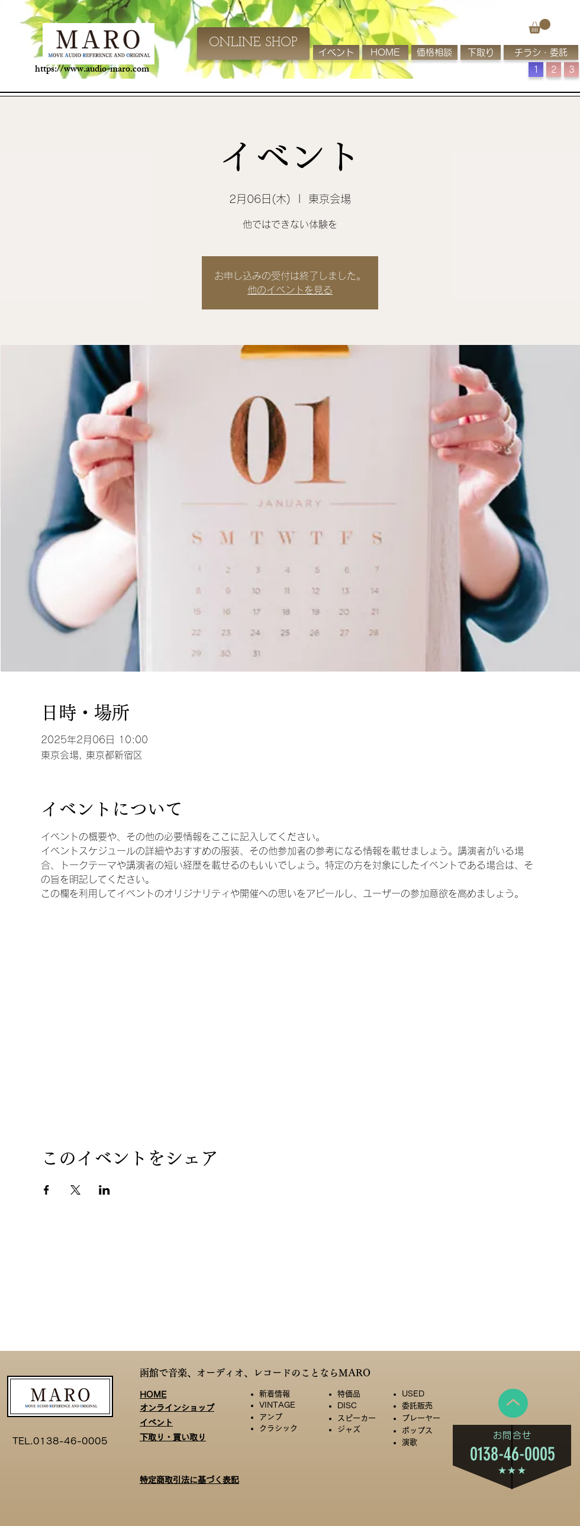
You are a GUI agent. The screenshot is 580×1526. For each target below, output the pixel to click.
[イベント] (336, 52)
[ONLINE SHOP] (253, 43)
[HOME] (385, 52)
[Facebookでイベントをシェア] (46, 1190)
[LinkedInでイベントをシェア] (104, 1190)
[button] (539, 26)
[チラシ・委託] (541, 52)
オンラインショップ (177, 1408)
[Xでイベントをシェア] (75, 1190)
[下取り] (480, 52)
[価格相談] (434, 52)
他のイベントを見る (290, 290)
